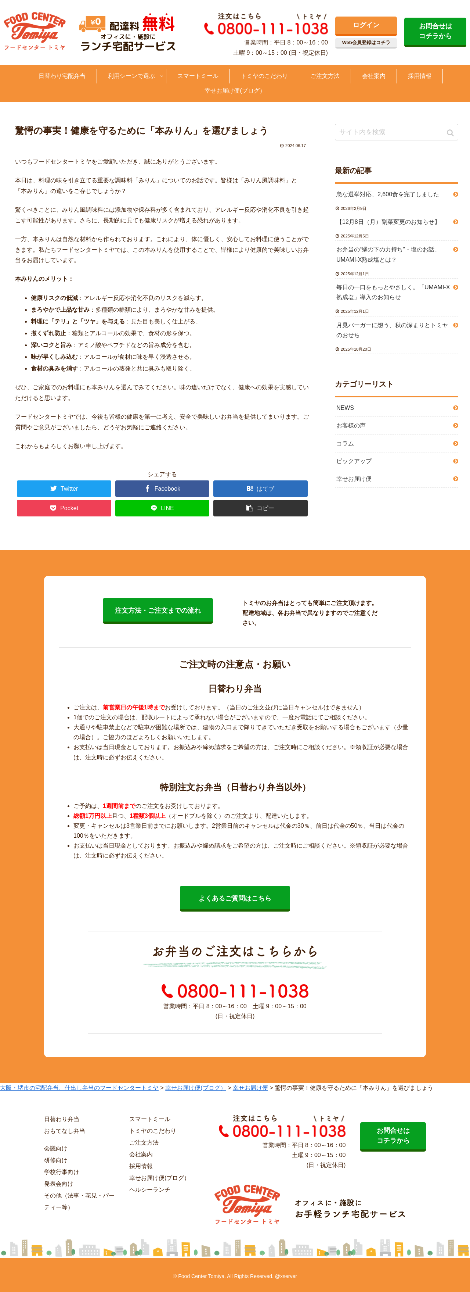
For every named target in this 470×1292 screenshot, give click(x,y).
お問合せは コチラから (435, 31)
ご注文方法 (144, 1142)
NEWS (345, 408)
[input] (396, 132)
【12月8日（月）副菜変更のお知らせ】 (388, 222)
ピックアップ (354, 461)
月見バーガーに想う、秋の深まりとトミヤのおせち (392, 330)
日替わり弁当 (61, 1119)
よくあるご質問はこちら (235, 898)
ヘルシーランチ (149, 1190)
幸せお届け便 (354, 479)
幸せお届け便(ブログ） (159, 1178)
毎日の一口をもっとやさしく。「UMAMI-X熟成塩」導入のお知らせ (393, 292)
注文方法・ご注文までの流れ (158, 610)
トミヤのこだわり (152, 1131)
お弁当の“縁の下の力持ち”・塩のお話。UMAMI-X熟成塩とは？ (388, 254)
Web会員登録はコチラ (366, 42)
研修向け (56, 1160)
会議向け (56, 1148)
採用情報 (141, 1166)
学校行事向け (61, 1172)
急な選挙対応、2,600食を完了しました (387, 194)
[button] (451, 133)
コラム (345, 443)
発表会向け (58, 1184)
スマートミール (149, 1119)
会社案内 (141, 1154)
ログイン (366, 25)
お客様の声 (351, 425)
